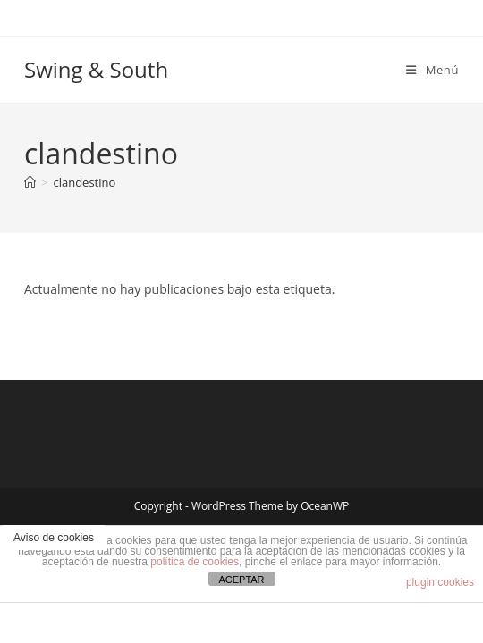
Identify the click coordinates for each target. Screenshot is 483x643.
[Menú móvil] (432, 70)
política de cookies (194, 561)
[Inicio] (30, 182)
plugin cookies (440, 582)
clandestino (84, 182)
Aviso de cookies (53, 537)
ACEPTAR (241, 579)
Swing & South (96, 69)
